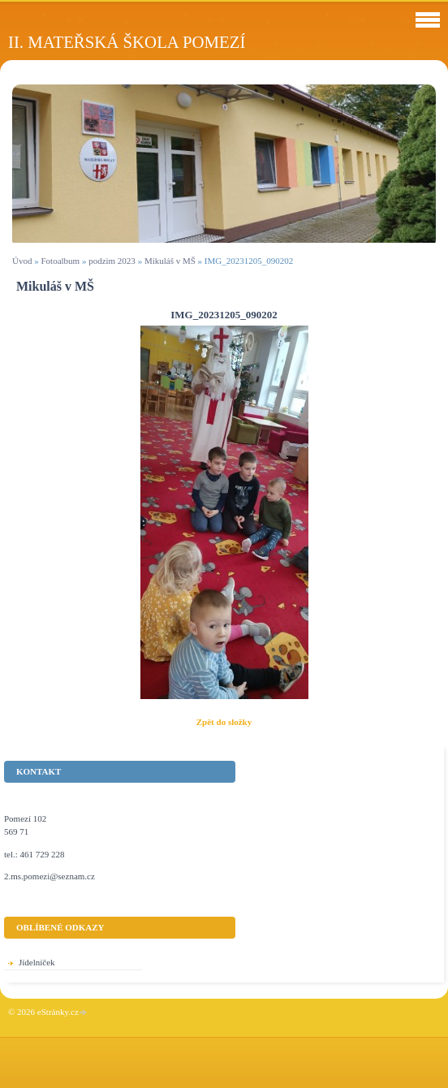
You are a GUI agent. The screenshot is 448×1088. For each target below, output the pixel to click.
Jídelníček (37, 962)
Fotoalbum (60, 261)
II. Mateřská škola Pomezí (126, 41)
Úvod (22, 261)
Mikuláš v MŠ (170, 261)
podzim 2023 (112, 261)
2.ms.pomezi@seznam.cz (49, 876)
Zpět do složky (224, 722)
